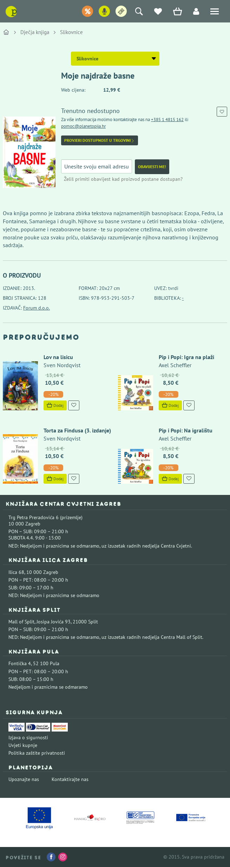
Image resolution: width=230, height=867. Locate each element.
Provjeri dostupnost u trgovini (99, 140)
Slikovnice (71, 32)
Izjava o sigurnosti (28, 737)
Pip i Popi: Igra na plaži (186, 356)
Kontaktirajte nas (70, 779)
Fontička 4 (19, 663)
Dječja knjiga (34, 32)
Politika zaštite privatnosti (36, 753)
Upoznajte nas (23, 779)
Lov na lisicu (58, 356)
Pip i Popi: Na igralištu (185, 430)
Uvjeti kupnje (22, 745)
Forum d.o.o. (36, 308)
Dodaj (55, 405)
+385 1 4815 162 (167, 120)
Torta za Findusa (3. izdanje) (77, 430)
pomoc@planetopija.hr (83, 126)
